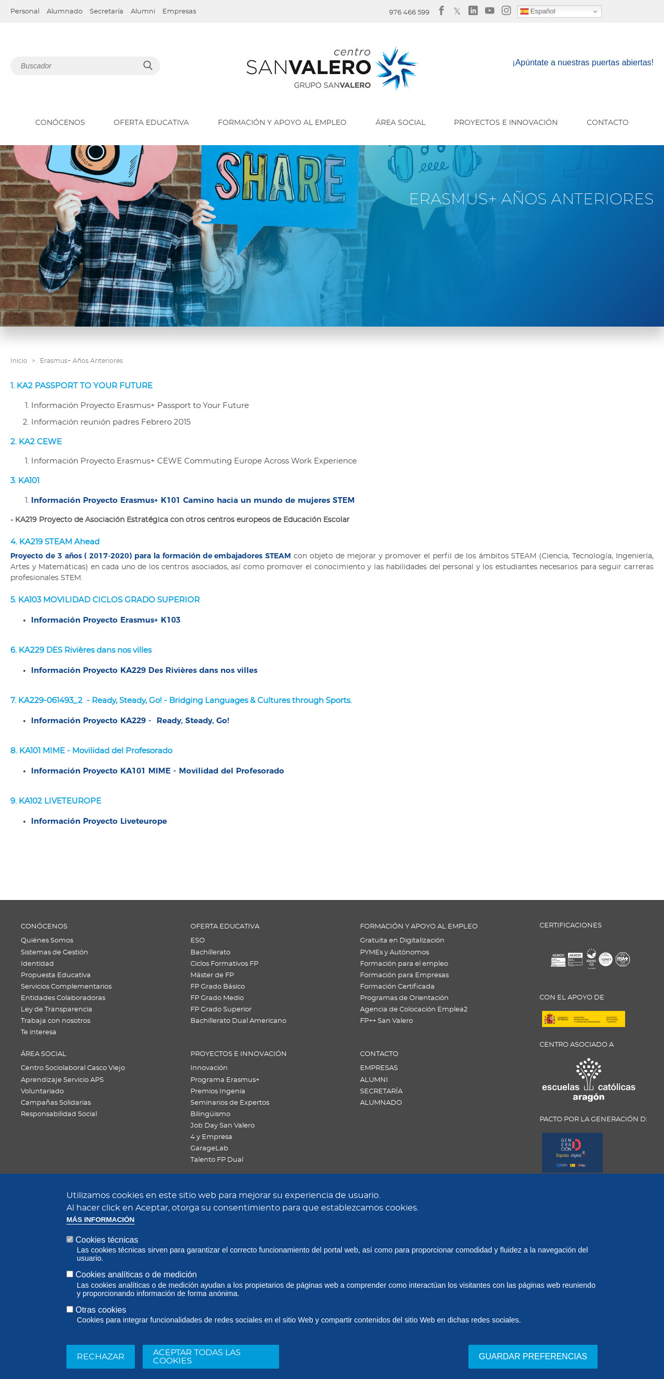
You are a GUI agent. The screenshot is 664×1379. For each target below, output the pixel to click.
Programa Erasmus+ (224, 1080)
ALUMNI (374, 1080)
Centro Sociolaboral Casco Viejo (73, 1068)
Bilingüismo (210, 1114)
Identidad (37, 964)
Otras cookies (100, 1309)
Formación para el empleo (404, 964)
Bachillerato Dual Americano (238, 1021)
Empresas (179, 11)
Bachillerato (210, 952)
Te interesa (39, 1032)
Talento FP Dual (216, 1160)
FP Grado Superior (221, 1009)
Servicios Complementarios (66, 986)
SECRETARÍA (381, 1091)
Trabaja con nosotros (55, 1021)
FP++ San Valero (386, 1021)
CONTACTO (608, 122)
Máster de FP (212, 975)
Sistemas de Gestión (54, 952)
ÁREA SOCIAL (400, 122)
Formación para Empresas (404, 975)
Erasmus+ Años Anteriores (81, 361)
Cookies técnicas (106, 1239)
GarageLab (209, 1148)
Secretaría (106, 11)
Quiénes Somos (47, 940)
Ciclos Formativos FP (224, 964)
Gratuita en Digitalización (402, 940)
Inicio (18, 361)
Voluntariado (42, 1091)
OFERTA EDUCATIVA (151, 122)
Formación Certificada (397, 986)
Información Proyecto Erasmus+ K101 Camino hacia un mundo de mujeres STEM (193, 500)
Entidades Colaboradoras (63, 998)
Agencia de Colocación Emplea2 (413, 1009)
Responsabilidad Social (59, 1114)
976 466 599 (409, 12)
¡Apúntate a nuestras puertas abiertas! (583, 62)
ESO (197, 940)
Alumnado (64, 11)
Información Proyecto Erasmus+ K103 (106, 620)
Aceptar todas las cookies (197, 1356)
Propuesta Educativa (56, 975)
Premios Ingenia (217, 1091)
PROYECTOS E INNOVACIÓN (506, 122)
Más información (100, 1219)
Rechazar (101, 1357)
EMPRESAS (379, 1068)
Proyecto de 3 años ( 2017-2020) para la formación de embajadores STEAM (150, 555)
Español (538, 11)
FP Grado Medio (217, 998)
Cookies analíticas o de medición (136, 1274)
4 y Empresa (211, 1137)
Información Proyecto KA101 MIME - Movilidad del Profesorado (157, 771)
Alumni (143, 11)
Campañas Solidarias (56, 1103)
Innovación (209, 1068)
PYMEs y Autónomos (394, 952)
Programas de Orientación (404, 998)
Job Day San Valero (222, 1125)
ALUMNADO (381, 1103)
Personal (24, 11)
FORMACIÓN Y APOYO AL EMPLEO (282, 122)
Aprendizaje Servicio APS (62, 1080)
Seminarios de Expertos (229, 1103)
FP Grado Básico (217, 986)
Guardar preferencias (533, 1356)
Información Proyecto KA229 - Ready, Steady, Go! (130, 720)
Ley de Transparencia (56, 1009)
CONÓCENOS (60, 122)
